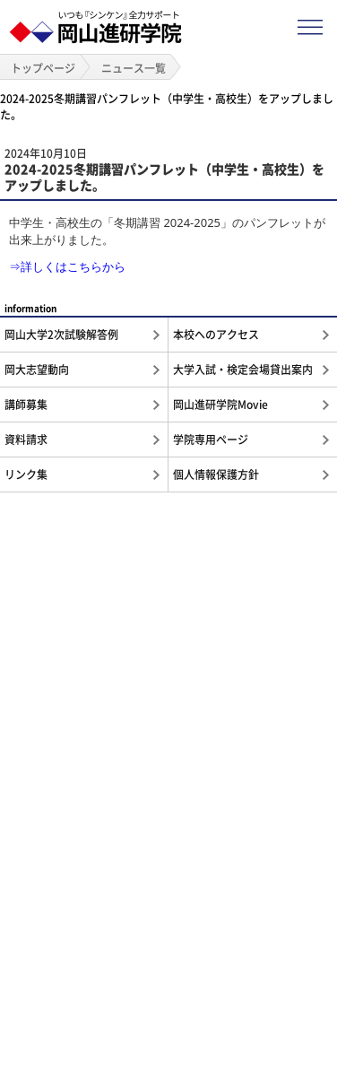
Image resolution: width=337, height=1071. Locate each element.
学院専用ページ (210, 439)
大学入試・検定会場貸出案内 (243, 369)
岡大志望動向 (36, 369)
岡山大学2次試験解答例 (61, 334)
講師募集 (26, 404)
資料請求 (26, 439)
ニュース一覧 (133, 68)
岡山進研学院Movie (220, 404)
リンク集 (26, 474)
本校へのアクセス (216, 334)
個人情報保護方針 (216, 474)
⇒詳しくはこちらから (67, 266)
